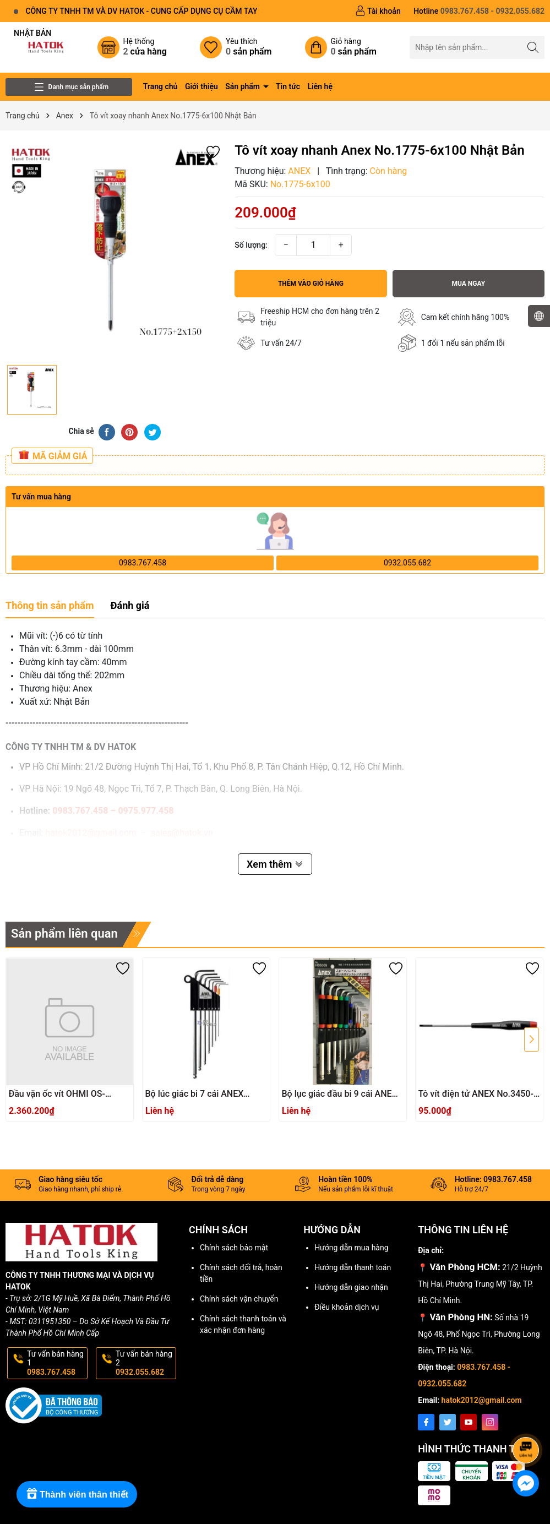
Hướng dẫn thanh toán (352, 1267)
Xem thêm (275, 864)
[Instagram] (490, 1422)
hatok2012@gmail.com (482, 1400)
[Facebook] (426, 1422)
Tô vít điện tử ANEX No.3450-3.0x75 (475, 1094)
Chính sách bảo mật (234, 1247)
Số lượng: (251, 245)
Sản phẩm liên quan (64, 933)
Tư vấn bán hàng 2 (145, 1363)
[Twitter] (447, 1422)
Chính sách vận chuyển (239, 1298)
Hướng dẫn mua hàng (351, 1247)
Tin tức (288, 86)
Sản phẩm (243, 86)
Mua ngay (468, 283)
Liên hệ (320, 86)
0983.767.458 (142, 562)
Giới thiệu (201, 86)
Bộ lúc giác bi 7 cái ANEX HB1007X (194, 1094)
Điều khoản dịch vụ (346, 1307)
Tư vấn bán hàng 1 (56, 1363)
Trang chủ (160, 86)
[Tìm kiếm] (533, 47)
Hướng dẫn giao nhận (351, 1287)
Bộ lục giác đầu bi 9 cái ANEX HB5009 (339, 1094)
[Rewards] (77, 1494)
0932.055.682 (407, 562)
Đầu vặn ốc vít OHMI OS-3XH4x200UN (57, 1094)
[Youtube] (468, 1422)
